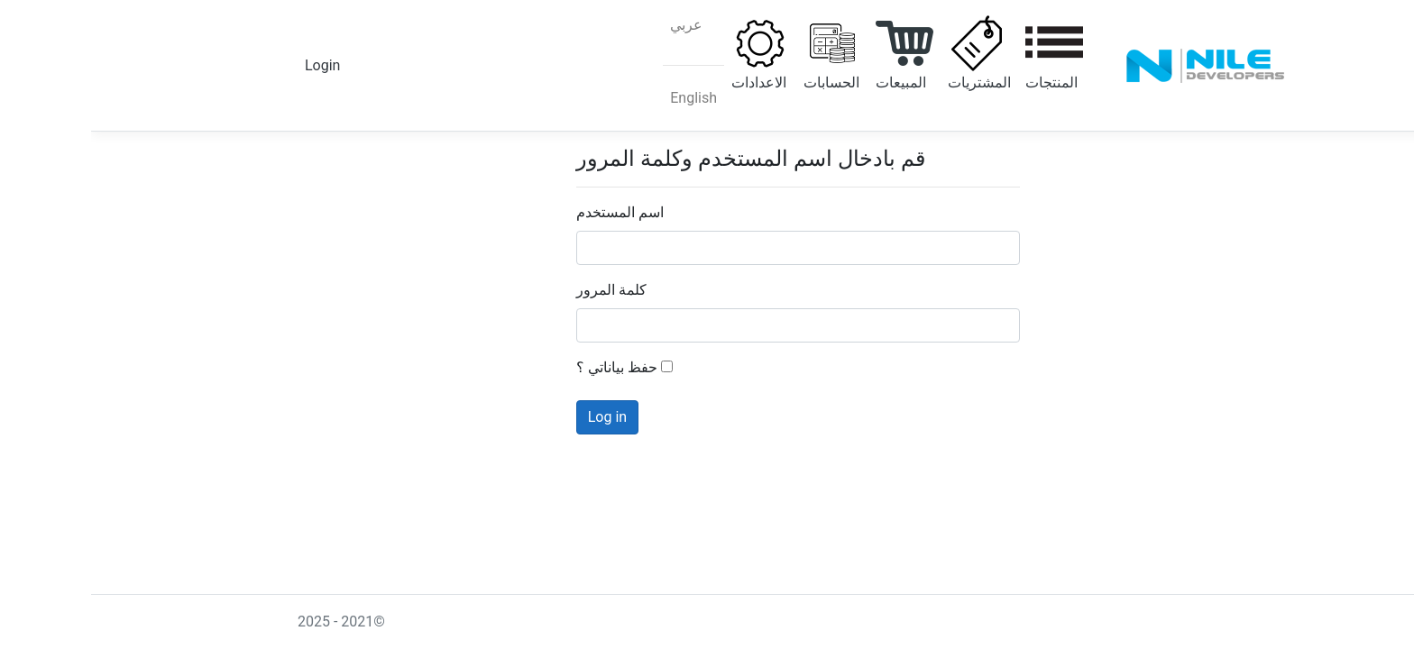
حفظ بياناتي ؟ (533, 367)
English (602, 97)
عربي (595, 24)
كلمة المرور (520, 289)
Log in (516, 416)
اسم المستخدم (529, 212)
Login (231, 65)
